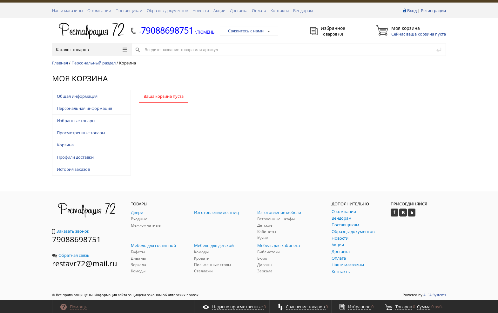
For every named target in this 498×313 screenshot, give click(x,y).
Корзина (65, 145)
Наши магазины (67, 10)
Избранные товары (76, 120)
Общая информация (77, 96)
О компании (99, 10)
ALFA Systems (434, 294)
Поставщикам (129, 10)
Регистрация (433, 10)
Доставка (238, 10)
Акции (219, 10)
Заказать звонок (70, 231)
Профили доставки (75, 157)
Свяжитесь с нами (249, 31)
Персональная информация (84, 108)
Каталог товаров (91, 49)
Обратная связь (71, 255)
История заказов (73, 169)
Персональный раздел (93, 63)
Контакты (280, 10)
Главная (60, 63)
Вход (412, 10)
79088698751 (76, 239)
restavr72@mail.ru (84, 263)
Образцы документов (167, 10)
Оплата (259, 10)
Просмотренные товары (81, 133)
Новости (200, 10)
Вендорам (303, 10)
